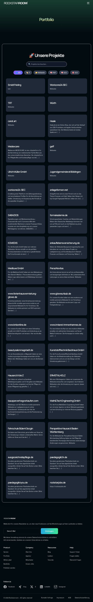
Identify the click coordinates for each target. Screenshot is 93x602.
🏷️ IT (28, 73)
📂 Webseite (40, 73)
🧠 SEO (64, 73)
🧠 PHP (53, 73)
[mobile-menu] (87, 3)
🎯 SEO (75, 73)
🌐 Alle (18, 73)
